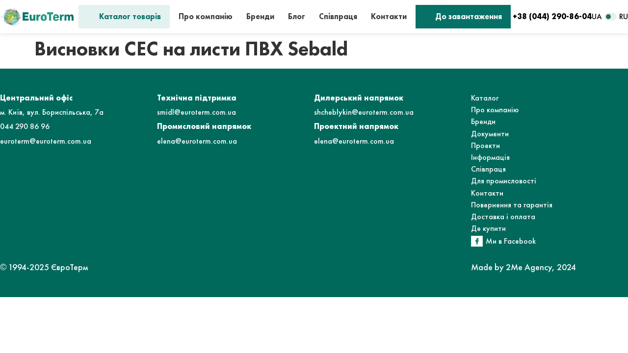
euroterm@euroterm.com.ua (45, 141)
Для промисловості (503, 181)
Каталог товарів (130, 16)
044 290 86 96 (25, 126)
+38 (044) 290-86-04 (552, 16)
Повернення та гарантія (511, 205)
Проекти (485, 145)
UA (597, 16)
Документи (490, 133)
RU (623, 16)
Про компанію (206, 16)
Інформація (490, 157)
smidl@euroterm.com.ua (196, 112)
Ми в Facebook (511, 241)
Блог (296, 16)
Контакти (389, 16)
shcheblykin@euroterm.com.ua (364, 112)
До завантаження (468, 16)
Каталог (484, 98)
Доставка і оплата (503, 216)
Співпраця (338, 16)
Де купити (488, 228)
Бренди (260, 16)
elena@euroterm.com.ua (197, 141)
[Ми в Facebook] (477, 241)
